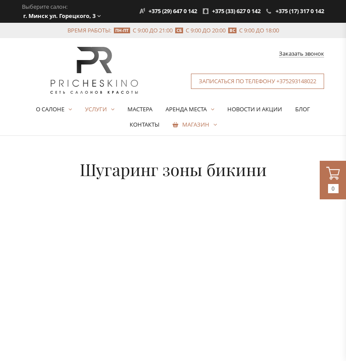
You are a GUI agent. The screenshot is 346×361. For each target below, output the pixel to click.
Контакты (144, 124)
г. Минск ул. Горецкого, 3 (59, 16)
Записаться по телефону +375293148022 (257, 81)
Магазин (195, 124)
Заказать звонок (301, 53)
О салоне (50, 109)
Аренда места (186, 109)
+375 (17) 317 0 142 (299, 11)
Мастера (139, 109)
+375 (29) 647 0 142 (172, 11)
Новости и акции (254, 109)
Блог (302, 109)
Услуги (96, 109)
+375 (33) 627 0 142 (236, 11)
